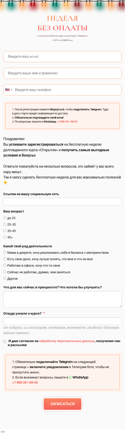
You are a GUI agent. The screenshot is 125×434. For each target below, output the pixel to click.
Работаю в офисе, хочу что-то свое (31, 265)
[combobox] (9, 90)
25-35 (9, 224)
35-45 (9, 231)
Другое (10, 278)
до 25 (9, 218)
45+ (8, 237)
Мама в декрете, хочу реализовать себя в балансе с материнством (55, 252)
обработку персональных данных (67, 341)
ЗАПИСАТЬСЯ (62, 404)
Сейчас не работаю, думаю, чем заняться (36, 272)
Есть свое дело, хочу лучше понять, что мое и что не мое (48, 259)
